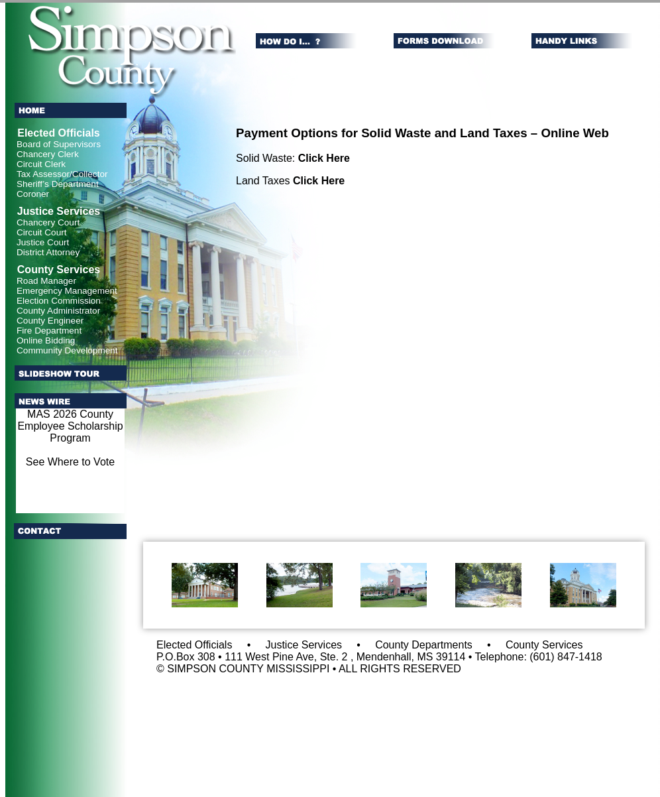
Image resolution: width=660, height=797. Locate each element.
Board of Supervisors (59, 144)
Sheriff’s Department (58, 184)
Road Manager (46, 281)
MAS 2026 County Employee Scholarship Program (70, 426)
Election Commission (59, 301)
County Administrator (58, 311)
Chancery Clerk (48, 154)
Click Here (324, 158)
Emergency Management (67, 291)
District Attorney (48, 252)
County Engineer (50, 321)
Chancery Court (48, 222)
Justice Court (43, 242)
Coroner (33, 194)
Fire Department (49, 331)
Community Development (67, 350)
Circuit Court (42, 232)
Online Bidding (46, 340)
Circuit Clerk (41, 164)
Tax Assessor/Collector (62, 174)
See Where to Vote (70, 461)
